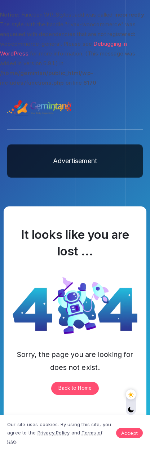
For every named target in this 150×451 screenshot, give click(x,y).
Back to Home (75, 388)
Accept (129, 433)
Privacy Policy (54, 433)
